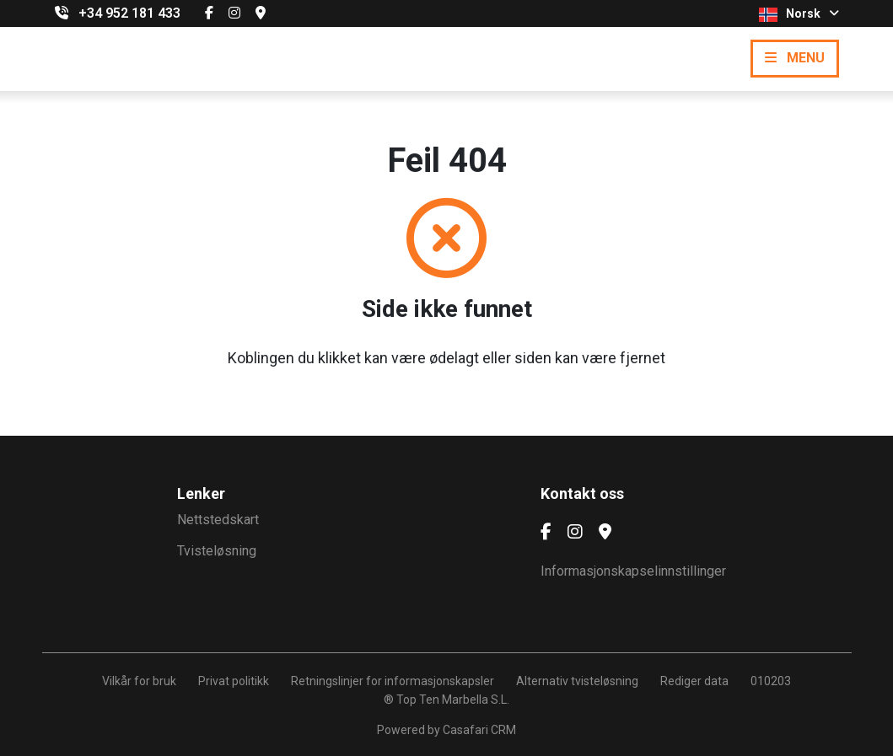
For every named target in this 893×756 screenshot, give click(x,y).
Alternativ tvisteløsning (577, 681)
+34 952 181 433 (129, 13)
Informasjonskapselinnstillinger (633, 571)
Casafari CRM (479, 730)
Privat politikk (233, 681)
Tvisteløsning (216, 551)
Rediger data (694, 681)
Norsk (799, 14)
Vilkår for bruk (139, 681)
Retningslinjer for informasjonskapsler (392, 681)
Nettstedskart (218, 520)
